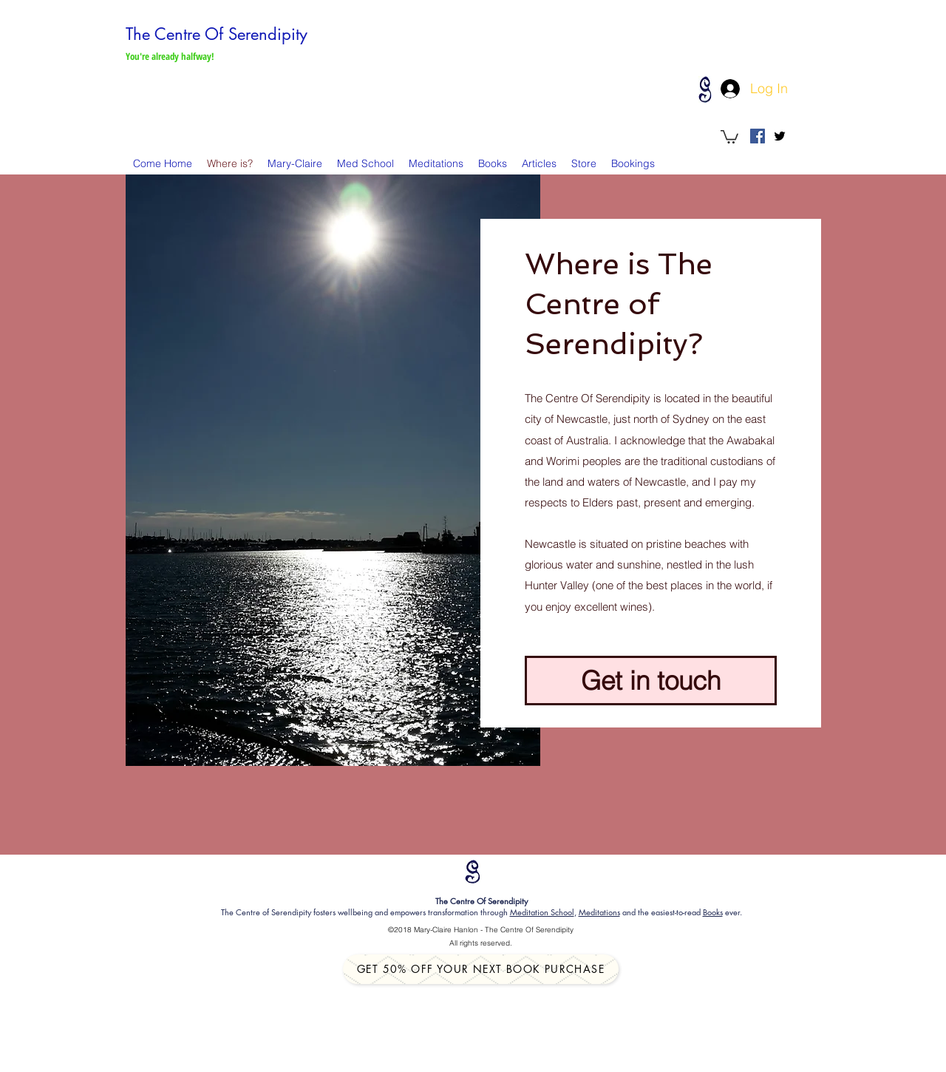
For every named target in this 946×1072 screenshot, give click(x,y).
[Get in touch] (651, 680)
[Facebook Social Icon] (757, 136)
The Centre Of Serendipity (216, 34)
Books (713, 911)
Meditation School (542, 911)
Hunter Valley (557, 585)
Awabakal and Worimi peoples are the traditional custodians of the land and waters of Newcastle (650, 461)
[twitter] (779, 136)
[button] (729, 136)
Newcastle (582, 419)
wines (634, 607)
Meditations (599, 911)
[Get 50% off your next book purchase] (481, 969)
